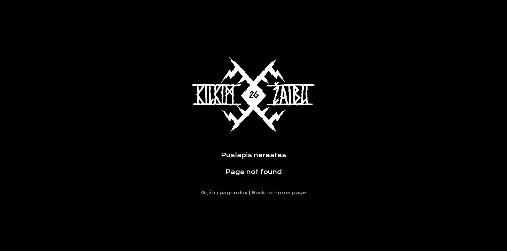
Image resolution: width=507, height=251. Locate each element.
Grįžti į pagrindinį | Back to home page (253, 192)
